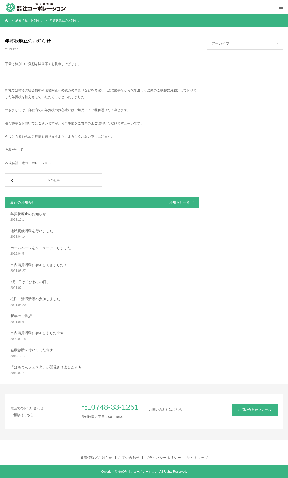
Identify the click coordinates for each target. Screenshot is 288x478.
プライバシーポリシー (163, 457)
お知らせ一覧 (179, 202)
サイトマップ (197, 457)
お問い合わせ (128, 457)
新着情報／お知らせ (96, 457)
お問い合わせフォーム (254, 410)
